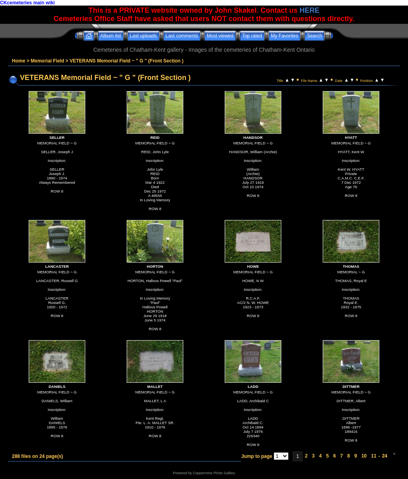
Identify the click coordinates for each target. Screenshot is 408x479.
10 (364, 456)
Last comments (182, 36)
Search (314, 36)
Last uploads (143, 36)
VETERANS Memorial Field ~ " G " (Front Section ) (127, 61)
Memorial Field (47, 61)
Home (18, 61)
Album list (110, 36)
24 (384, 456)
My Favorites (284, 36)
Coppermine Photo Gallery (214, 473)
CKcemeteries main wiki (27, 3)
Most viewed (220, 36)
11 (373, 456)
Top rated (252, 36)
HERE (310, 10)
